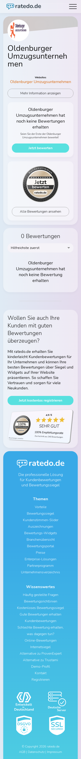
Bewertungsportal (40, 546)
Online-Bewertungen (41, 640)
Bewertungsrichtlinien (40, 601)
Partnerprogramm (40, 565)
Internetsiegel (40, 647)
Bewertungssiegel (40, 513)
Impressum (54, 752)
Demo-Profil (40, 666)
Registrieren (41, 679)
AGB (22, 752)
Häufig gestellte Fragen (40, 594)
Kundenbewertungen (40, 621)
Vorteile (40, 507)
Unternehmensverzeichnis (40, 572)
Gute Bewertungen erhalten (40, 614)
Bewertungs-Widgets (40, 533)
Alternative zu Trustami (40, 660)
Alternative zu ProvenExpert (41, 653)
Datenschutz (36, 752)
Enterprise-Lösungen (40, 559)
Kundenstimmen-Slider (40, 520)
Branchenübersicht (41, 539)
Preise (40, 552)
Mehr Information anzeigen (40, 93)
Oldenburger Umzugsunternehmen (40, 81)
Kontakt (40, 673)
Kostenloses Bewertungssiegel (40, 608)
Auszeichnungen (40, 526)
